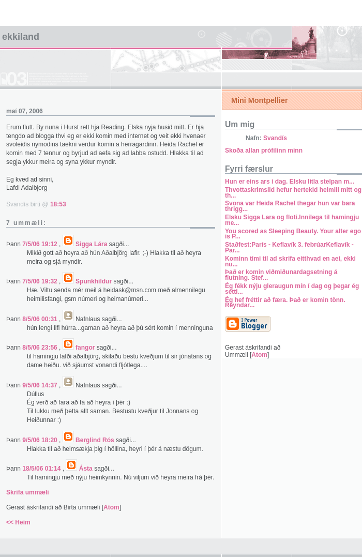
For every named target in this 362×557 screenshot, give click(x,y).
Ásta (86, 468)
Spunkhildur (94, 281)
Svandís (275, 138)
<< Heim (18, 522)
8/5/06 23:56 (40, 347)
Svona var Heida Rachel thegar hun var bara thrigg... (290, 206)
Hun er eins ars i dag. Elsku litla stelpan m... (289, 181)
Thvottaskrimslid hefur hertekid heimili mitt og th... (293, 192)
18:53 (58, 204)
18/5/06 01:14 (42, 468)
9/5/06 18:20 (40, 440)
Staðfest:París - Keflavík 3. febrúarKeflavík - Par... (289, 247)
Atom (111, 507)
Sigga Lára (91, 244)
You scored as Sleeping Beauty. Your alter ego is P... (293, 234)
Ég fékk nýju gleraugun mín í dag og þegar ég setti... (292, 288)
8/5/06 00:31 (40, 319)
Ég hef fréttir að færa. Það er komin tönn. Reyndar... (285, 302)
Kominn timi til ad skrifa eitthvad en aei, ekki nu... (290, 261)
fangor (85, 347)
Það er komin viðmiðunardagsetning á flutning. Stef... (281, 274)
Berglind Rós (95, 440)
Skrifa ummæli (27, 492)
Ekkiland (20, 37)
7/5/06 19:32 (40, 281)
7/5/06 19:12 (40, 244)
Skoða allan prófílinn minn (264, 150)
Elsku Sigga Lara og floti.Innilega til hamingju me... (292, 220)
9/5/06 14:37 (40, 385)
